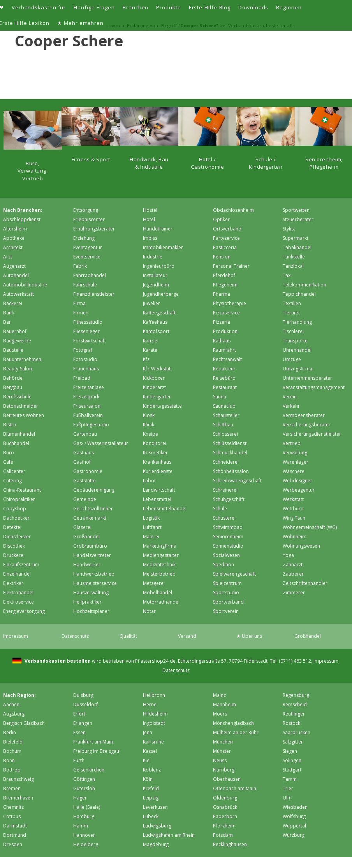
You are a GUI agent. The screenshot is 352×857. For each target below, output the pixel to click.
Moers (220, 713)
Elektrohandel (18, 592)
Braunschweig (18, 779)
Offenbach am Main (234, 788)
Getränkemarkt (89, 518)
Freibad (81, 378)
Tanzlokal (293, 266)
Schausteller (226, 415)
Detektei (12, 527)
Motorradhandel (161, 602)
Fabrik (80, 266)
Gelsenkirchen (88, 769)
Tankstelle (294, 256)
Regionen (288, 7)
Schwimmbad (228, 527)
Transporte (295, 340)
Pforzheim (224, 825)
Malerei (151, 536)
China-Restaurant (22, 490)
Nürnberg (223, 769)
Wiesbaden (295, 807)
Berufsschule (17, 396)
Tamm (290, 779)
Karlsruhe (153, 741)
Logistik (151, 518)
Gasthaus (83, 452)
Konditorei (154, 443)
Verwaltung (295, 452)
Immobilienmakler (163, 247)
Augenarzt (14, 266)
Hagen (80, 797)
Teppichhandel (299, 294)
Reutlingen (294, 713)
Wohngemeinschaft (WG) (310, 527)
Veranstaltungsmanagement (314, 387)
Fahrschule (85, 284)
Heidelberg (85, 844)
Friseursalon (86, 406)
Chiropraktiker (19, 499)
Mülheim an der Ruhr (236, 732)
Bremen (12, 788)
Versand (187, 636)
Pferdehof (224, 275)
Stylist (289, 228)
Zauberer (293, 574)
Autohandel (16, 275)
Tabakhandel (297, 247)
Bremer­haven (18, 797)
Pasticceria (225, 247)
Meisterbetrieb (159, 574)
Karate (150, 350)
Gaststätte (84, 480)
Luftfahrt (152, 527)
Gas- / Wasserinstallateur (100, 443)
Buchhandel (16, 443)
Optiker (221, 219)
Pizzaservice (226, 312)
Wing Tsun (294, 518)
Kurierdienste (157, 471)
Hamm (80, 825)
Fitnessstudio (87, 322)
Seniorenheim (228, 536)
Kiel (147, 760)
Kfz (146, 359)
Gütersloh (84, 788)
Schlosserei (225, 434)
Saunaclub (224, 406)
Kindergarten (157, 396)
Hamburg (83, 816)
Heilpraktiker (87, 602)
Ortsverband (227, 228)
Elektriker (13, 583)
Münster (222, 751)
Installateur (155, 275)
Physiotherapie (229, 303)
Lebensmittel (157, 499)
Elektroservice (18, 602)
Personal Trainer (231, 266)
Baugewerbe (17, 340)
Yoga (288, 555)
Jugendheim (156, 284)
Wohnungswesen (301, 546)
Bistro (9, 424)
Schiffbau (223, 424)
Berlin (9, 732)
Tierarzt (291, 312)
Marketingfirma (159, 546)
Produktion (225, 331)
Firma (79, 303)
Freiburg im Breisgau (96, 751)
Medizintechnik (159, 564)
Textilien (292, 303)
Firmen (80, 312)
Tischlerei (293, 331)
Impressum (15, 636)
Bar (7, 322)
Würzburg (293, 835)
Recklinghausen (230, 844)
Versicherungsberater (307, 424)
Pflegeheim (225, 284)
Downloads (253, 7)
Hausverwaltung (91, 592)
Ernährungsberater (94, 228)
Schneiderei (226, 462)
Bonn (9, 760)
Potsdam (223, 835)
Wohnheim (294, 536)
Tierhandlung (297, 322)
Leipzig (150, 797)
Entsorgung (85, 210)
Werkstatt (293, 499)
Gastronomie (87, 471)
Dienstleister (17, 536)
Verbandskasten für (39, 7)
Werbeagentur (299, 490)
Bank (8, 312)
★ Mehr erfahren (80, 22)
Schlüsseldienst (229, 443)
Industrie (152, 256)
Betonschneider (20, 406)
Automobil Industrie (25, 284)
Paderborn (225, 816)
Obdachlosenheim (233, 210)
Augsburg (14, 713)
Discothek (14, 546)
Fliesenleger (86, 331)
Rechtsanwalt (227, 359)
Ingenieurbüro (158, 266)
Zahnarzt (293, 564)
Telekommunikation (304, 284)
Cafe (8, 462)
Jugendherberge (161, 294)
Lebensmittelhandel (165, 508)
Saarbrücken (296, 732)
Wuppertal (294, 825)
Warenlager (295, 462)
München (223, 741)
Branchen (135, 7)
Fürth (78, 760)
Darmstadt (15, 825)
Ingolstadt (154, 723)
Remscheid (295, 704)
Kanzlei (150, 340)
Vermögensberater (304, 415)
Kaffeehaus (155, 322)
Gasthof (82, 462)
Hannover (84, 835)
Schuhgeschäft (229, 499)
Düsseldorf (85, 704)
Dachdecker (16, 518)
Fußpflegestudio (91, 424)
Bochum (12, 751)
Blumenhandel (19, 434)
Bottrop (12, 769)
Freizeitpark (86, 396)
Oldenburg (225, 797)
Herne (150, 704)
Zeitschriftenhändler (305, 583)
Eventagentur (87, 247)
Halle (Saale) (86, 807)
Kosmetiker (155, 452)
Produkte (168, 7)
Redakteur (224, 368)
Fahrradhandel (89, 275)
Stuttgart (292, 769)
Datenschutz (75, 636)
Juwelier (151, 303)
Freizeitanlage (88, 387)
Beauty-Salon (17, 368)
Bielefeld (13, 741)
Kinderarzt (154, 387)
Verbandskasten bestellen (57, 661)
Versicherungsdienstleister (312, 434)
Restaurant (225, 387)
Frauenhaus (86, 368)
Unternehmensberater (307, 378)
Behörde (13, 378)
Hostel (150, 210)
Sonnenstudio (228, 546)
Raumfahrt (224, 350)
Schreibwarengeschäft (237, 480)
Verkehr (291, 406)
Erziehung (84, 238)
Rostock (291, 723)
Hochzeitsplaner (91, 611)
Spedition (223, 564)
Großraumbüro (90, 546)
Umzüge (292, 359)
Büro (8, 452)
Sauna (219, 396)
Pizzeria (221, 322)
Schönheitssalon (231, 471)
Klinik (148, 424)
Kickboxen (154, 378)
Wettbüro (293, 508)
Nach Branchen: (22, 210)
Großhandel (86, 536)
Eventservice (86, 256)
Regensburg (296, 695)
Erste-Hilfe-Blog (210, 7)
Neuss (220, 760)
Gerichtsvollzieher (93, 508)
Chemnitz (13, 807)
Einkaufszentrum (21, 564)
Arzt (7, 256)
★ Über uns (249, 636)
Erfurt (79, 713)
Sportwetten (296, 210)
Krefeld (151, 788)
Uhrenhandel (297, 350)
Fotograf (82, 350)
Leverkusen (155, 807)
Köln (148, 779)
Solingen (292, 760)
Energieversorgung (24, 611)
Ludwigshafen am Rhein (169, 835)
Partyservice (226, 238)
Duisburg (83, 695)
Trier (288, 788)
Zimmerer (294, 592)
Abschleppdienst (21, 219)
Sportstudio (226, 592)
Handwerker (86, 564)
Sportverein (226, 611)
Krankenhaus (157, 462)
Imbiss (150, 238)
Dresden (12, 844)
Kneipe (150, 434)
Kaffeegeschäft (159, 312)
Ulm (287, 797)
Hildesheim (155, 713)
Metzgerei (154, 583)
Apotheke (14, 238)
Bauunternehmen (22, 359)
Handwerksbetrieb (93, 574)
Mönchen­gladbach (233, 723)
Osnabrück (225, 807)
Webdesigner (297, 480)
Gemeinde (84, 499)
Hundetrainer (157, 228)
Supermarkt (295, 238)
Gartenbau (85, 434)
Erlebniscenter (89, 219)
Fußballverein (88, 415)
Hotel (149, 219)
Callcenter (14, 471)
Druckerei (14, 555)
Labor (149, 480)
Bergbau (12, 387)
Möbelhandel (157, 592)
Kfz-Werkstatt (157, 368)
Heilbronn (154, 695)
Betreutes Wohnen (23, 415)
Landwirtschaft (159, 490)
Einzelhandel (17, 574)
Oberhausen (227, 779)
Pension (222, 256)
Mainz (219, 695)
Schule (220, 508)
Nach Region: (19, 695)
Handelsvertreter (92, 555)
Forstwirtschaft (89, 340)
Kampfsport (156, 331)
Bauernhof (14, 331)
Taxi (287, 275)
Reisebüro (224, 378)
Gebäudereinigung (93, 490)
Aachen (11, 704)
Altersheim (15, 228)
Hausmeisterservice (95, 583)
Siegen (290, 751)
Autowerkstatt (18, 294)
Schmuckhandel (230, 452)
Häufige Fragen (94, 7)
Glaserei (82, 527)
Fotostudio (85, 359)
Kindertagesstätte (162, 406)
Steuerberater (298, 219)
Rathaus (222, 340)
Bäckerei (12, 303)
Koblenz (152, 769)
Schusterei (224, 518)
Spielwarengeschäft (234, 574)
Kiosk (149, 415)
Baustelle (13, 350)
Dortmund (14, 835)
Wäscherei (294, 471)
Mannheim (224, 704)
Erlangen (82, 723)
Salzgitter (293, 741)
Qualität (128, 636)
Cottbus (12, 816)
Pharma (221, 294)
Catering (12, 480)
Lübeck (150, 816)
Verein (290, 396)
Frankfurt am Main (93, 741)
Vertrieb (292, 443)
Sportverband (228, 602)
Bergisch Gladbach (24, 723)
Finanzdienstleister (93, 294)
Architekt (13, 247)
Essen (79, 732)
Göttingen (84, 779)
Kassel (150, 751)
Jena (147, 732)
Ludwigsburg (157, 825)
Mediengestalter (161, 555)
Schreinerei (225, 490)
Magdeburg (156, 844)
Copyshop (14, 508)
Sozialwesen (226, 555)
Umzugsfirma (297, 368)
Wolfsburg (294, 816)
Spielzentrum (227, 583)
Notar (149, 611)
